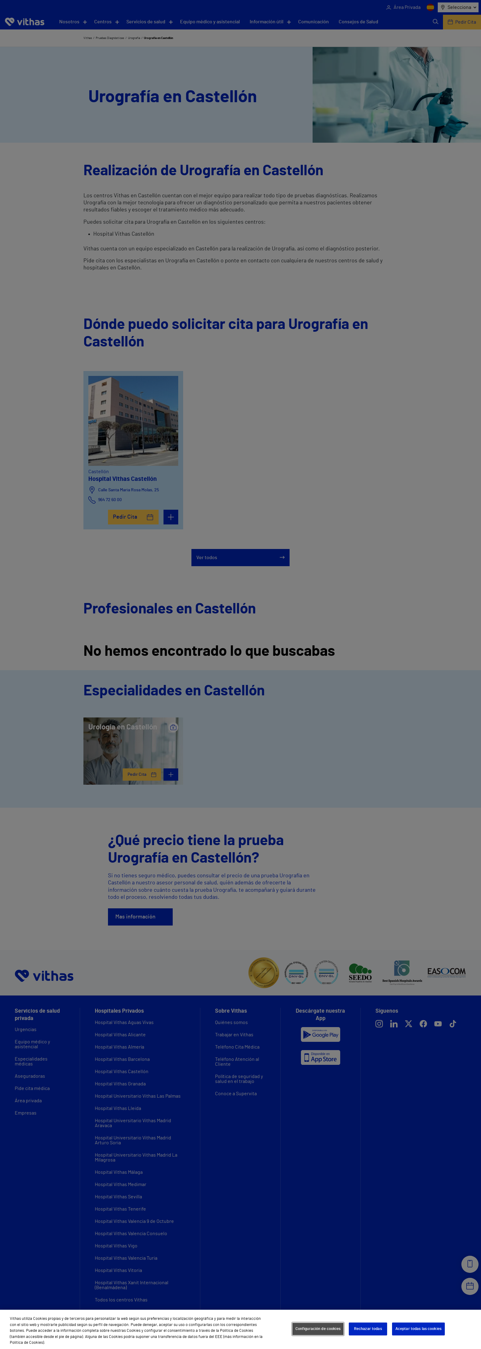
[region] (240, 1329)
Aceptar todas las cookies (418, 1329)
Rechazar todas (368, 1329)
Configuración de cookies (318, 1329)
